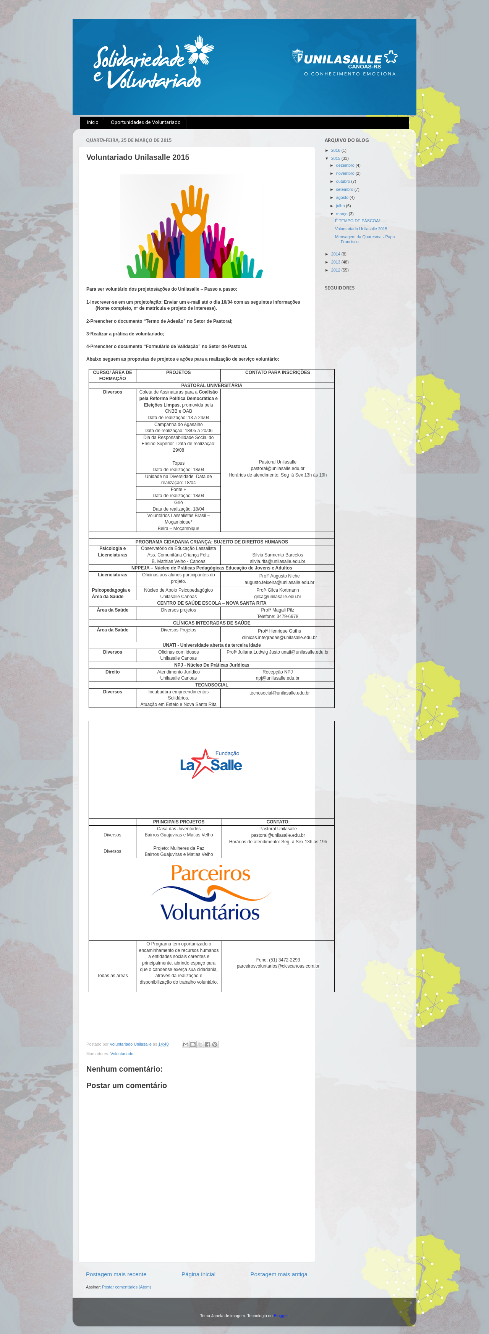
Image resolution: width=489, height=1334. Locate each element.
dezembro (346, 165)
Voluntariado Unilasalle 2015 (361, 228)
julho (341, 205)
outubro (343, 181)
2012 (336, 270)
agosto (343, 197)
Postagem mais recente (116, 1274)
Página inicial (198, 1274)
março (342, 213)
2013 (336, 262)
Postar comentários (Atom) (126, 1287)
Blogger (281, 1315)
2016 (336, 150)
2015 (336, 158)
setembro (345, 189)
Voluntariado (121, 1053)
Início (93, 122)
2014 (336, 254)
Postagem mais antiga (279, 1274)
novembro (346, 173)
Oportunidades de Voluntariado (146, 122)
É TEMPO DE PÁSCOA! (357, 220)
